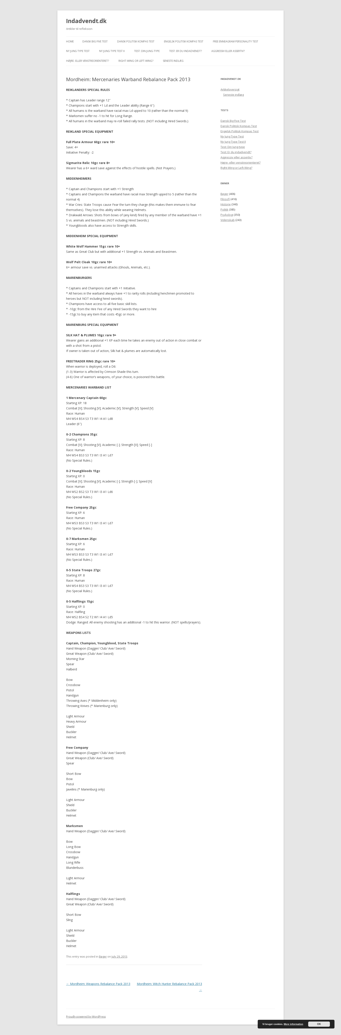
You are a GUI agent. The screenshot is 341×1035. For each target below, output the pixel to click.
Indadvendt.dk (86, 21)
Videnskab (228, 220)
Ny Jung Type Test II (112, 51)
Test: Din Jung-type (147, 51)
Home (70, 41)
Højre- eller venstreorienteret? (87, 61)
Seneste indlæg (173, 61)
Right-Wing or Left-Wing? (136, 61)
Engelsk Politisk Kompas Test (183, 41)
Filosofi (225, 199)
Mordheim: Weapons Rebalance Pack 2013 (98, 984)
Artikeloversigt (230, 89)
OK (319, 1024)
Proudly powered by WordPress (86, 1016)
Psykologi (227, 215)
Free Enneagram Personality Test (235, 41)
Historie (226, 204)
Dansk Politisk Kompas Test (135, 41)
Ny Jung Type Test (78, 51)
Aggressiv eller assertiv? (228, 51)
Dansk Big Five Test (95, 41)
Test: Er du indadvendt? (185, 51)
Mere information (293, 1024)
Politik (224, 209)
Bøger (103, 956)
